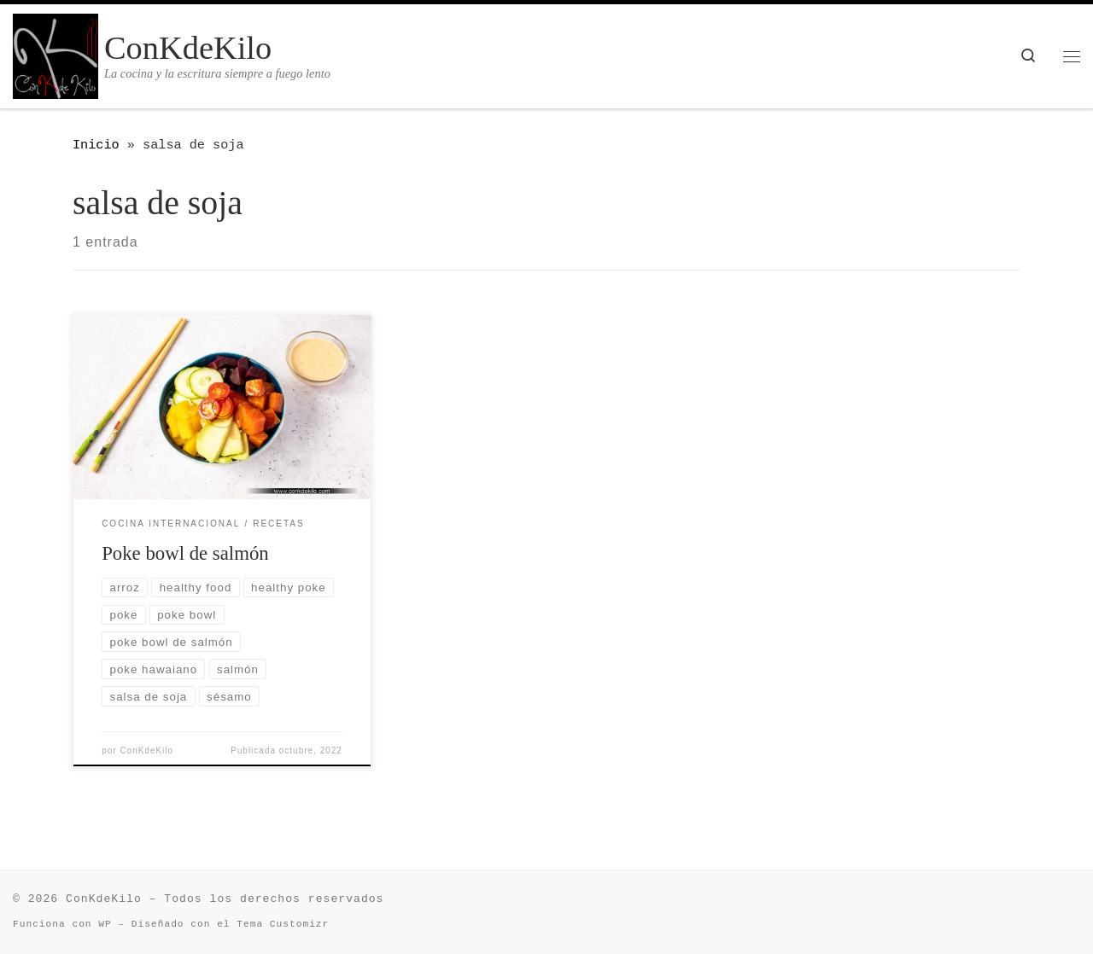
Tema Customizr (283, 924)
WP (104, 924)
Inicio (96, 145)
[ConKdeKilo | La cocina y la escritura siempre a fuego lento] (55, 53)
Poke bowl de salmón (185, 553)
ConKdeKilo (146, 750)
